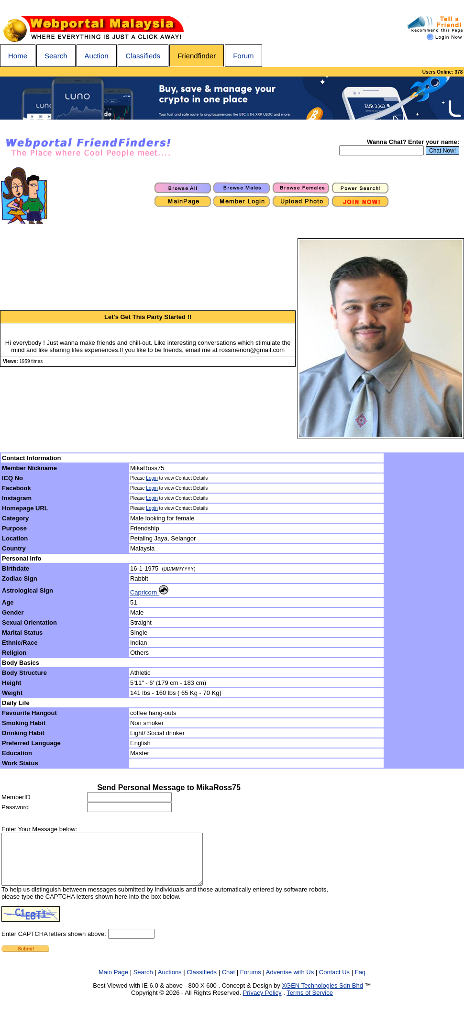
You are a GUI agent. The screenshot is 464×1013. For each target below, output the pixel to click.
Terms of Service (310, 1002)
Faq (360, 982)
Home (17, 56)
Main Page (113, 982)
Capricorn (149, 592)
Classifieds (143, 56)
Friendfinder (196, 56)
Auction (97, 56)
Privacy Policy (262, 1002)
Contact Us (334, 982)
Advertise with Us (290, 982)
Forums (250, 982)
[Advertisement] (424, 610)
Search (55, 56)
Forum (243, 56)
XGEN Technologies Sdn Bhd (322, 995)
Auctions (170, 982)
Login (151, 478)
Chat (228, 982)
